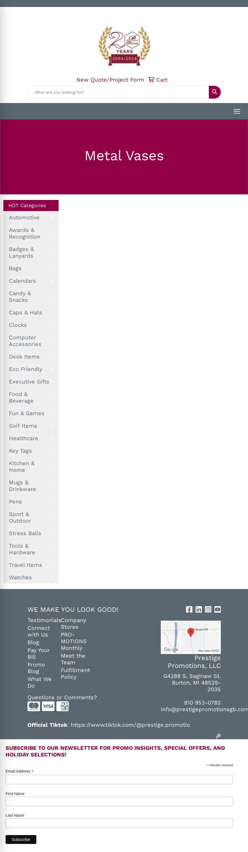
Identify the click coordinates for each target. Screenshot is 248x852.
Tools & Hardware (22, 549)
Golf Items (23, 425)
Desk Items (24, 356)
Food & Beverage (21, 397)
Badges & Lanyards (21, 252)
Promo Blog (36, 668)
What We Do (39, 682)
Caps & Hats (25, 312)
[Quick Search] (118, 92)
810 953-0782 (202, 702)
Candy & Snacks (20, 296)
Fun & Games (26, 413)
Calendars (22, 280)
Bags (15, 268)
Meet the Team (73, 659)
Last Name (15, 815)
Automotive (24, 217)
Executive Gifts (29, 381)
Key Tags (20, 450)
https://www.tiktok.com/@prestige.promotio (130, 724)
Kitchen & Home (21, 466)
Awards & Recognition (24, 233)
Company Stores (73, 623)
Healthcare (23, 438)
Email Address (20, 771)
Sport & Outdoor (20, 517)
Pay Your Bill (38, 653)
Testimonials (40, 620)
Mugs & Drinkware (22, 485)
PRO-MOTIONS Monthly (74, 641)
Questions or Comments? (62, 697)
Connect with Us (38, 631)
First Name (15, 793)
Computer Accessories (25, 340)
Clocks (18, 325)
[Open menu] (236, 111)
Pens (15, 501)
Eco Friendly (25, 369)
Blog (33, 642)
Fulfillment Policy (74, 673)
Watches (20, 577)
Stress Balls (25, 533)
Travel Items (25, 565)
